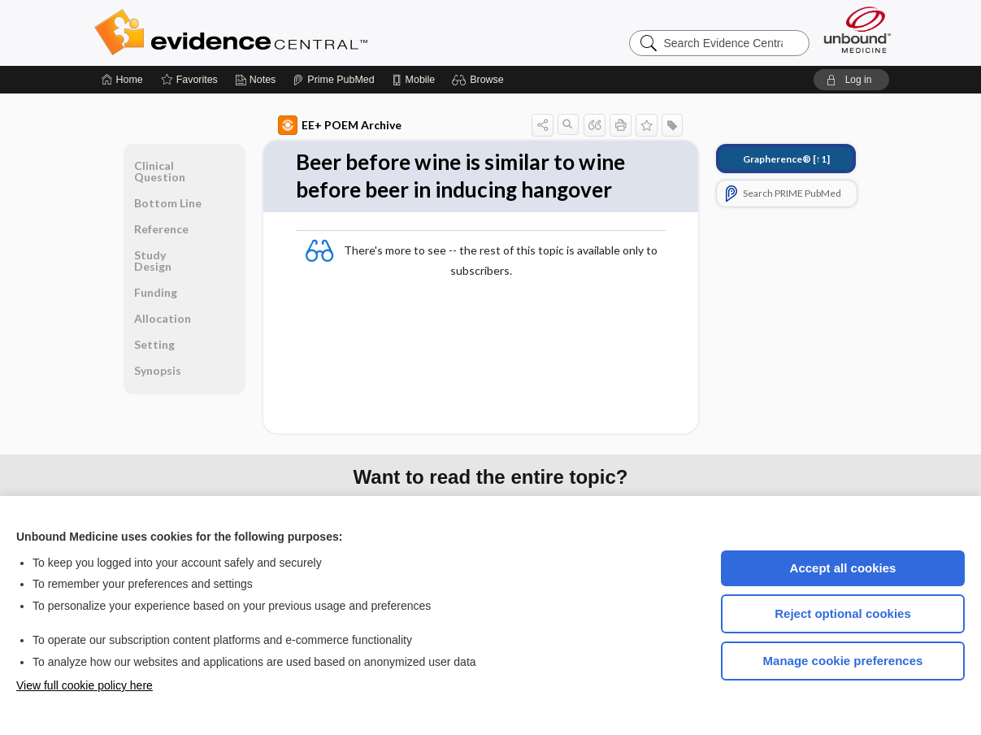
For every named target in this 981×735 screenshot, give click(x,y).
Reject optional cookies (843, 613)
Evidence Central (296, 32)
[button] (480, 80)
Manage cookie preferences (843, 661)
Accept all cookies (843, 568)
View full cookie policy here (84, 685)
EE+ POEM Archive (340, 125)
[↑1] (786, 159)
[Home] (122, 80)
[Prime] (333, 80)
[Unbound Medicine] (857, 29)
